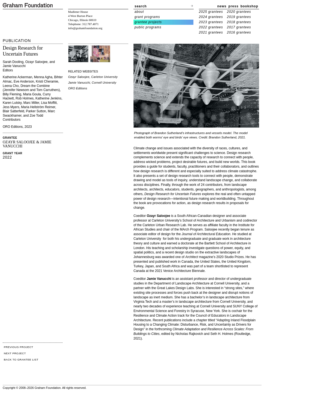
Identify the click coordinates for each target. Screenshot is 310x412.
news (222, 6)
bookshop (249, 6)
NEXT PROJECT (15, 353)
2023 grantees (211, 22)
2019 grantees (239, 17)
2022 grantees (211, 27)
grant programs (147, 17)
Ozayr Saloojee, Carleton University (93, 76)
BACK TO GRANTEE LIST (21, 359)
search (141, 6)
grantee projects (148, 22)
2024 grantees (211, 17)
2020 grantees (239, 12)
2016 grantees (239, 32)
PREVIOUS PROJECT (18, 347)
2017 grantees (239, 27)
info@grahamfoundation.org (85, 28)
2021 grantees (211, 32)
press (234, 6)
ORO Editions (77, 88)
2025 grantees (211, 12)
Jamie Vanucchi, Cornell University (92, 82)
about (139, 12)
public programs (148, 27)
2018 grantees (239, 22)
